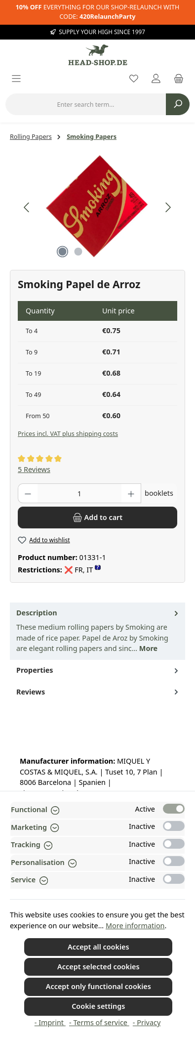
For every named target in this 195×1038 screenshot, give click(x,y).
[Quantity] (79, 493)
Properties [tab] (98, 670)
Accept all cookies (98, 947)
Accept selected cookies (98, 966)
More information (135, 925)
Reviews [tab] (98, 692)
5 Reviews (34, 469)
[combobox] (85, 104)
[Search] (178, 104)
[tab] (97, 631)
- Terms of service (99, 1022)
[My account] (156, 79)
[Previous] (27, 207)
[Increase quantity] (131, 493)
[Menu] (16, 79)
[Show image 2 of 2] (78, 252)
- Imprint (50, 1022)
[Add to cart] (97, 517)
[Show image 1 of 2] (63, 252)
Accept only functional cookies (98, 986)
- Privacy (146, 1022)
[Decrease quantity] (28, 493)
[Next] (167, 207)
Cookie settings (98, 1006)
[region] (97, 207)
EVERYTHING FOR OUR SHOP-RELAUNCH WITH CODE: (98, 12)
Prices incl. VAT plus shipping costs (68, 434)
